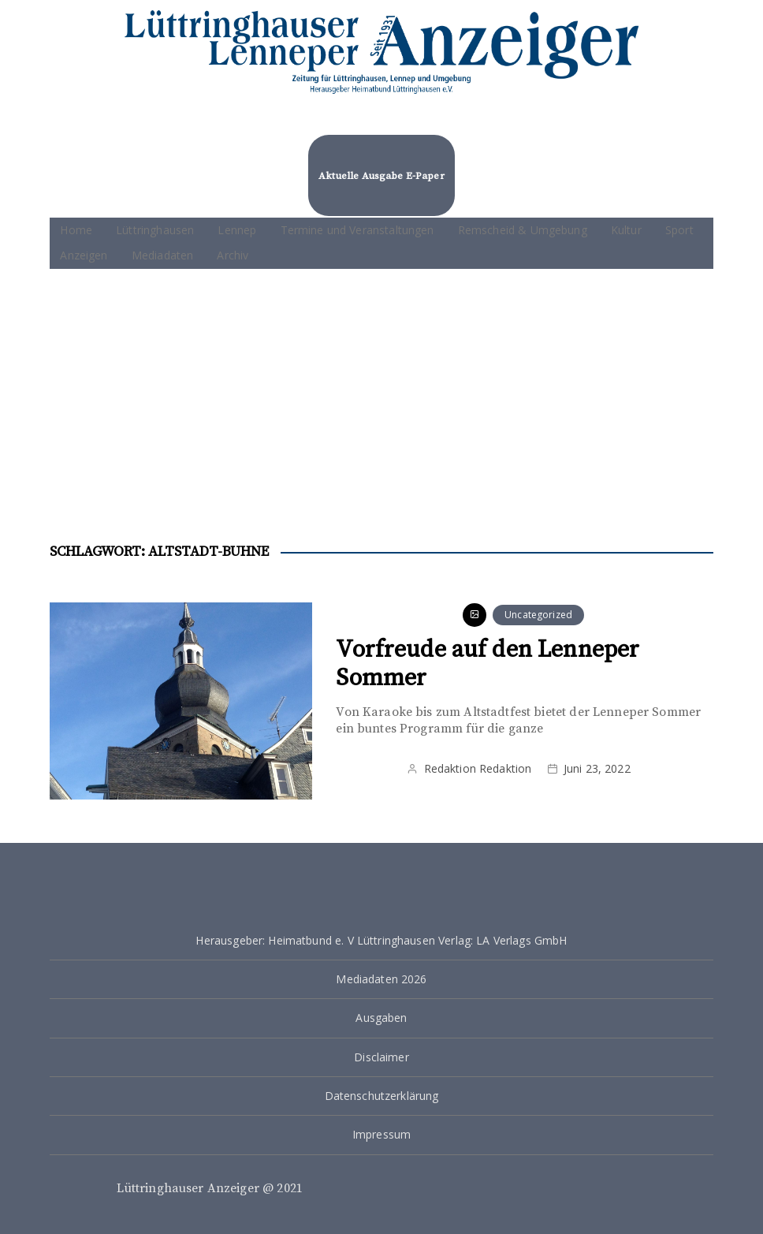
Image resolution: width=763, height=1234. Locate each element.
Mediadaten (163, 255)
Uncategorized (538, 614)
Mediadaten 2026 (381, 978)
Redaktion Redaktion (478, 768)
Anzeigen (83, 255)
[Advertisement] (381, 387)
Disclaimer (381, 1056)
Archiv (232, 255)
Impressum (381, 1134)
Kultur (626, 229)
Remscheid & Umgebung (522, 229)
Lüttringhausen (155, 229)
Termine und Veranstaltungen (357, 229)
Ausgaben (381, 1017)
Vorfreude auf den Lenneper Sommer (487, 664)
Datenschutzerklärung (382, 1095)
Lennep (237, 229)
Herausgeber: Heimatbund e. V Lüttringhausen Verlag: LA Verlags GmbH (381, 940)
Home (76, 229)
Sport (679, 229)
